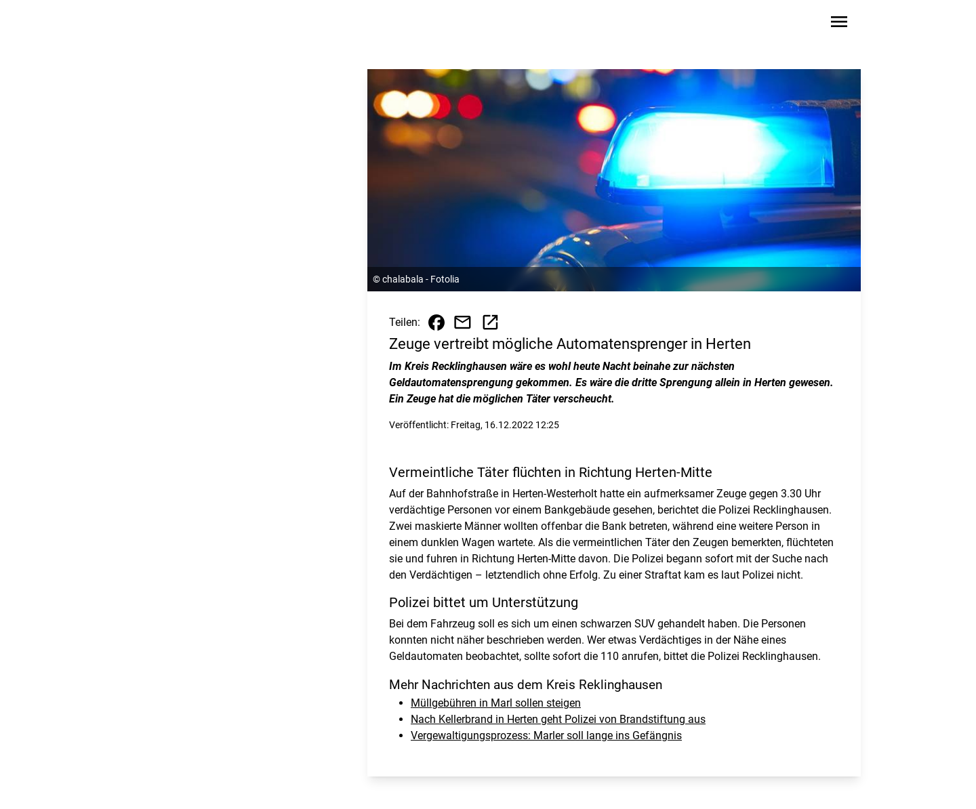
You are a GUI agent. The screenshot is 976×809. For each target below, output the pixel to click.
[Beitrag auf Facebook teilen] (436, 322)
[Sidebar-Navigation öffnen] (839, 24)
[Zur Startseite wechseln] (158, 24)
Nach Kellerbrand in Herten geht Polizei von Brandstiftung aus (558, 719)
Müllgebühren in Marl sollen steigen (496, 703)
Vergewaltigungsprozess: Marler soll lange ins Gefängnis (546, 735)
